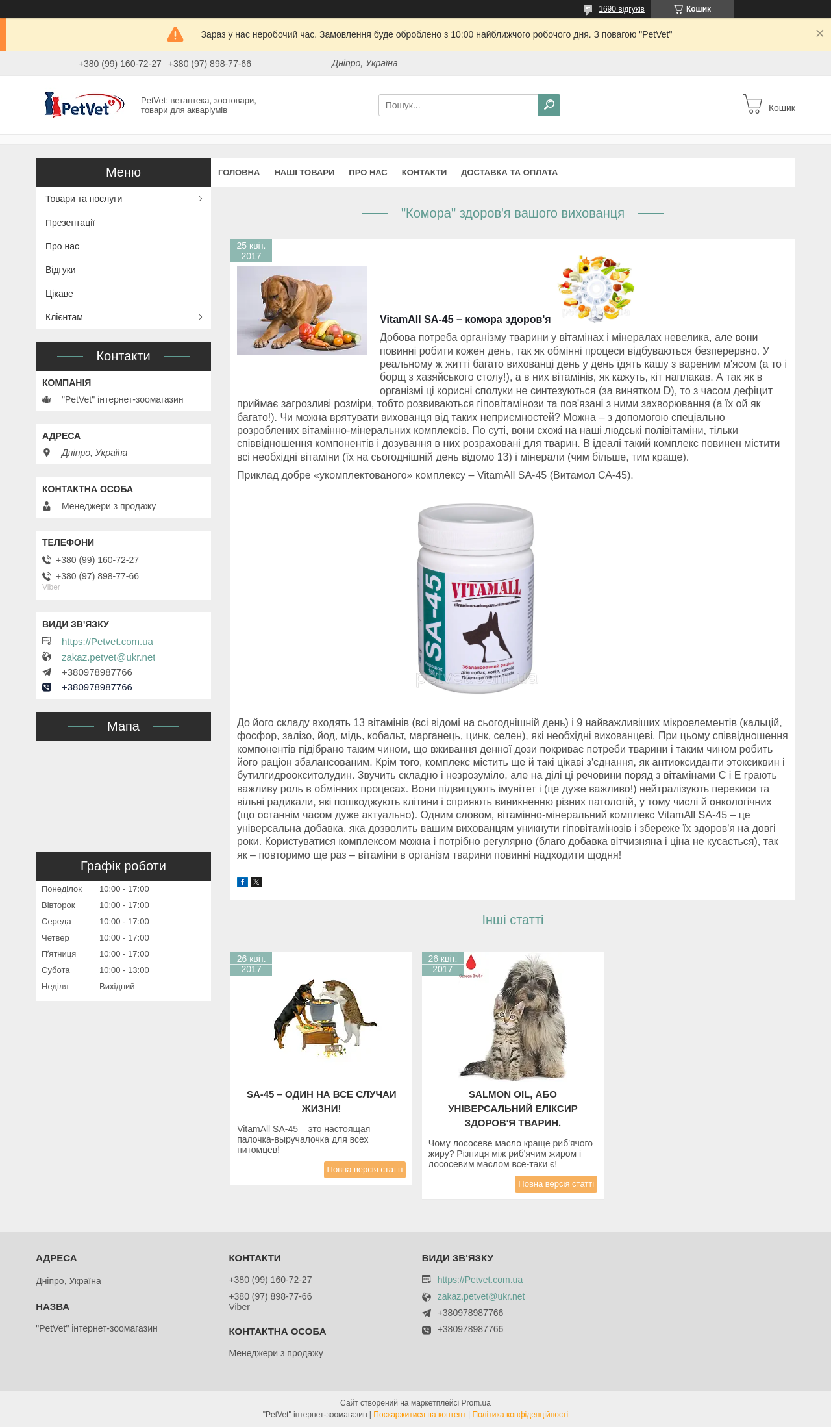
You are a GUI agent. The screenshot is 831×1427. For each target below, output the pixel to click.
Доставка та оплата (509, 172)
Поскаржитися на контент (419, 1414)
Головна (239, 172)
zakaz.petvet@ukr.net (108, 657)
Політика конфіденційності (521, 1414)
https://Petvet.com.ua (107, 642)
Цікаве (59, 293)
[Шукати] (549, 105)
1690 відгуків (622, 9)
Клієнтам (64, 317)
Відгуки (60, 269)
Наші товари (304, 172)
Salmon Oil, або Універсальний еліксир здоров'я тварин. (512, 1108)
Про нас (368, 172)
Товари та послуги (83, 199)
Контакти (424, 172)
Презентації (70, 223)
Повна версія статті (365, 1169)
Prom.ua (476, 1403)
